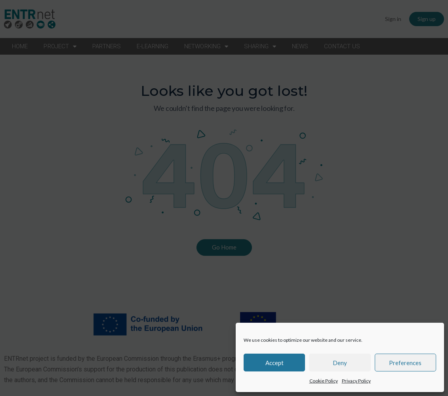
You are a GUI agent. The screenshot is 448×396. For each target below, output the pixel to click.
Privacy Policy (356, 381)
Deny (340, 362)
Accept (274, 362)
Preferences (405, 362)
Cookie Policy (323, 381)
